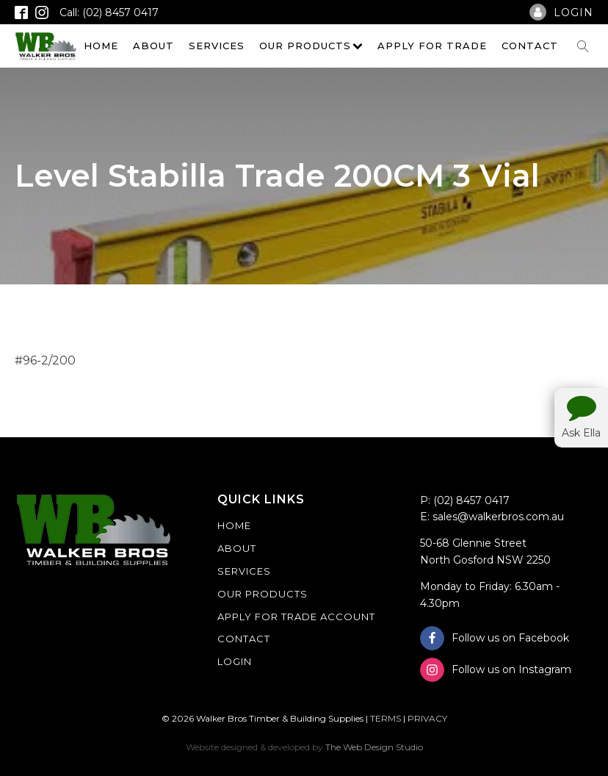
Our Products (311, 45)
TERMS (385, 718)
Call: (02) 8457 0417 (109, 12)
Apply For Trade (432, 45)
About (153, 45)
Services (217, 45)
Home (101, 45)
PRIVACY (427, 718)
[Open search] (583, 46)
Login (234, 661)
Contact (530, 45)
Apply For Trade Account (296, 616)
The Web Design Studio (374, 746)
